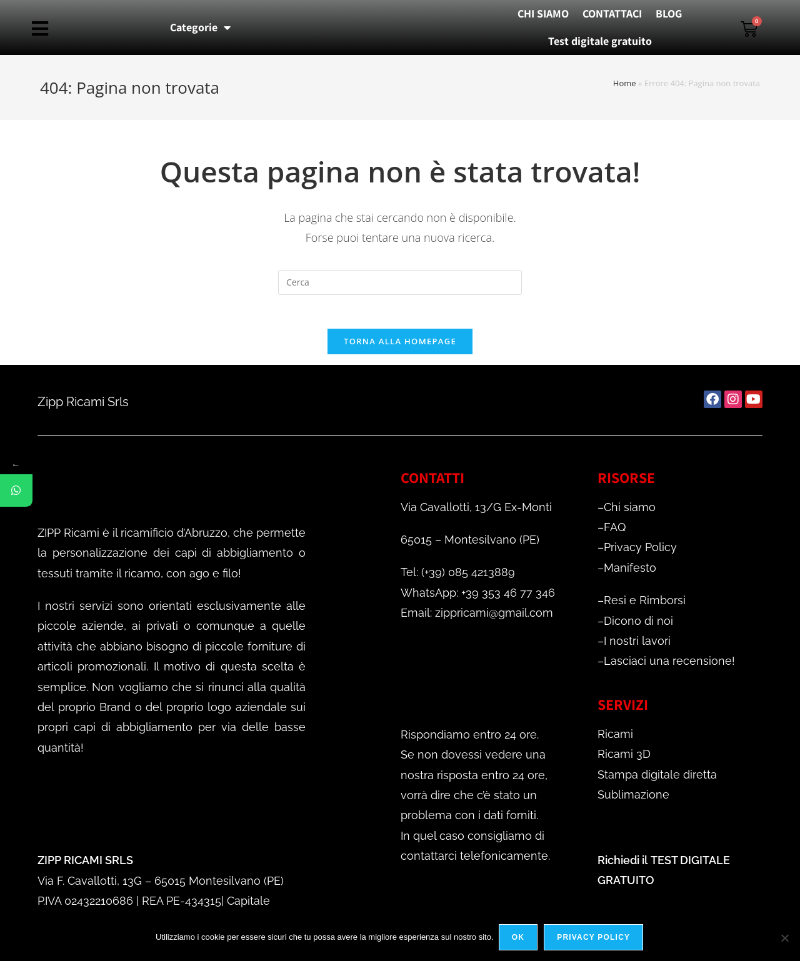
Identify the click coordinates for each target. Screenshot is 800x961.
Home (624, 83)
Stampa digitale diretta (657, 778)
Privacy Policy (640, 551)
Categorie (200, 27)
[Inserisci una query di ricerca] (400, 282)
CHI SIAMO (543, 13)
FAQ (615, 531)
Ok (519, 938)
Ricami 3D (624, 758)
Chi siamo (630, 511)
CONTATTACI (612, 13)
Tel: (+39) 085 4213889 (458, 576)
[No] (784, 938)
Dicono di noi (638, 625)
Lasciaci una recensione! (669, 665)
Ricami (615, 738)
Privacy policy (594, 938)
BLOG (669, 13)
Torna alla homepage (400, 345)
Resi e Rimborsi (645, 604)
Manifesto (630, 572)
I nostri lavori (637, 645)
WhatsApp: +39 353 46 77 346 (478, 597)
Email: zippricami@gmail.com (477, 617)
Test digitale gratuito (600, 41)
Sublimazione (633, 798)
